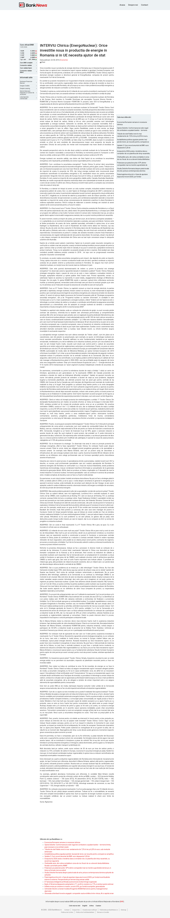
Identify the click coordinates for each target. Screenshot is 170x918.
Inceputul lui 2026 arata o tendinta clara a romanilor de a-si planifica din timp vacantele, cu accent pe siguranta (133, 152)
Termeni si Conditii (103, 912)
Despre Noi (76, 910)
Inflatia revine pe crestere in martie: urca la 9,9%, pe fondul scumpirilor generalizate (75, 886)
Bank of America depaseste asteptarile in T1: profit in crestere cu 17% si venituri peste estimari (79, 884)
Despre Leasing (28, 88)
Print (42, 62)
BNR (121, 901)
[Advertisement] (85, 26)
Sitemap (123, 910)
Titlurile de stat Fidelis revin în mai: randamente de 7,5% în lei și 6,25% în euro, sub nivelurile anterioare (132, 135)
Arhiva (91, 906)
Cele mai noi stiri (74, 906)
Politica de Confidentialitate (85, 912)
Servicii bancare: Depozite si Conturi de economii (28, 92)
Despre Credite (28, 86)
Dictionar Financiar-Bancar (28, 82)
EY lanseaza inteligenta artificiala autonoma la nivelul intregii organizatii (71, 882)
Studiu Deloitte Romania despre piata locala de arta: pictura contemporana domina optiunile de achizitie (133, 170)
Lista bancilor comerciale (28, 97)
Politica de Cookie (67, 912)
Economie (64, 60)
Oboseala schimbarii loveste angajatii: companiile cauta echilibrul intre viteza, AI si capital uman (79, 893)
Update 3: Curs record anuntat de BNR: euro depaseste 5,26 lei (67, 856)
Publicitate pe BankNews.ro (109, 910)
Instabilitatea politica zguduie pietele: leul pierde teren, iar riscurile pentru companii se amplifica (79, 854)
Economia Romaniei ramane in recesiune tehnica (62, 842)
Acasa (122, 5)
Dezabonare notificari (90, 910)
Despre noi (133, 5)
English (84, 906)
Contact (144, 5)
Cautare (98, 906)
